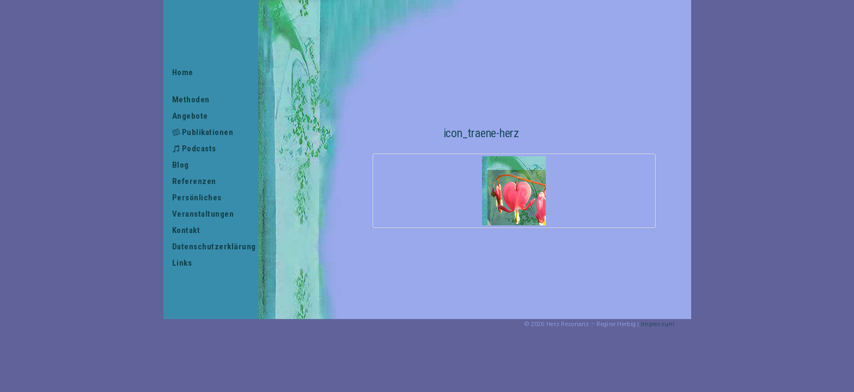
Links (182, 263)
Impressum (658, 324)
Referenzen (194, 181)
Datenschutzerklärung (211, 247)
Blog (180, 165)
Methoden (191, 100)
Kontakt (186, 230)
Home (182, 72)
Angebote (190, 116)
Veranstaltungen (203, 214)
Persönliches (197, 198)
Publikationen (208, 132)
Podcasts (199, 149)
